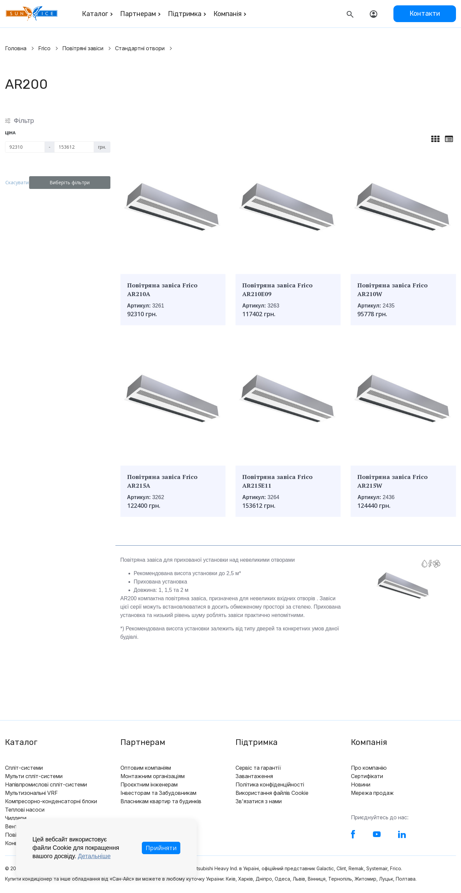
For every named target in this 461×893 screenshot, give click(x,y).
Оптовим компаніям (145, 767)
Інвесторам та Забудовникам (158, 792)
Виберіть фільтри (73, 182)
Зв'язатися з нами (259, 801)
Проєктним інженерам (149, 784)
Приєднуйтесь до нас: (379, 817)
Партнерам (138, 14)
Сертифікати (367, 776)
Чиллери (15, 818)
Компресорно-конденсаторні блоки (51, 801)
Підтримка (184, 14)
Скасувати (20, 182)
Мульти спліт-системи (34, 776)
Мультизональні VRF (31, 792)
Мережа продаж (372, 792)
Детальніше (94, 856)
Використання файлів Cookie (272, 792)
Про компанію (369, 767)
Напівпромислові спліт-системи (46, 784)
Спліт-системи (24, 767)
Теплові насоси (24, 809)
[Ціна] (25, 147)
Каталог (95, 14)
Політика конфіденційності (270, 784)
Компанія (227, 14)
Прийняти (161, 848)
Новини (360, 784)
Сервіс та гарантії (258, 767)
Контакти (424, 13)
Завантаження (254, 776)
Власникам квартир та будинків (160, 801)
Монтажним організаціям (152, 776)
